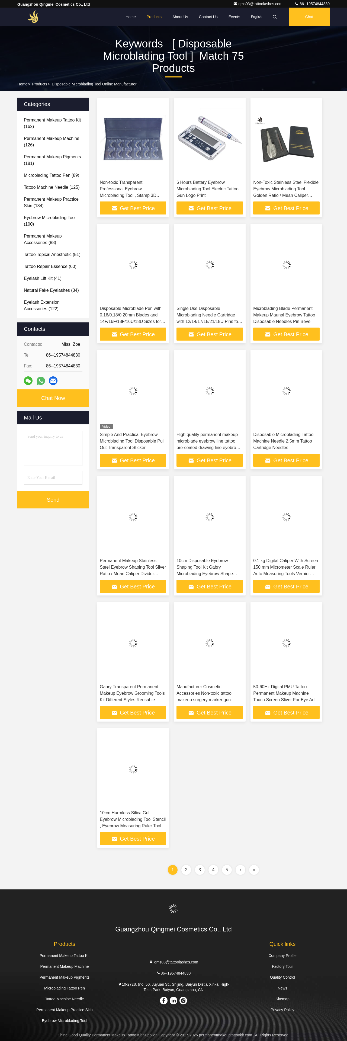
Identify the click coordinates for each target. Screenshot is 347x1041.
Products (154, 17)
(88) (43, 239)
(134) (51, 202)
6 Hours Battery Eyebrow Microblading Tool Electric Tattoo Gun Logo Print (207, 189)
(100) (50, 220)
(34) (51, 290)
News (282, 988)
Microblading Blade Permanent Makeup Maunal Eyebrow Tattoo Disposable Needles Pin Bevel (284, 315)
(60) (50, 266)
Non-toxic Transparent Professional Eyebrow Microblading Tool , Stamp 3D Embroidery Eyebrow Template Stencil (129, 195)
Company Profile (282, 955)
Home (131, 17)
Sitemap (282, 999)
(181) (52, 160)
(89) (51, 175)
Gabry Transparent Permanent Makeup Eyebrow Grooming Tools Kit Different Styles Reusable (132, 693)
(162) (52, 123)
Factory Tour (282, 966)
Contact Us (208, 17)
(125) (51, 187)
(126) (51, 141)
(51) (52, 254)
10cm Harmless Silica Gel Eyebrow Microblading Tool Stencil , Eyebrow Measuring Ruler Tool (133, 819)
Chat (309, 17)
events (234, 17)
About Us (180, 17)
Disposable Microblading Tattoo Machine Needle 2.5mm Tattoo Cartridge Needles (283, 441)
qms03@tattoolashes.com (258, 4)
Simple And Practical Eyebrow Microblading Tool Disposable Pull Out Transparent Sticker (132, 441)
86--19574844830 (312, 4)
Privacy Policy (282, 1010)
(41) (43, 278)
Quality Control (282, 977)
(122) (42, 305)
